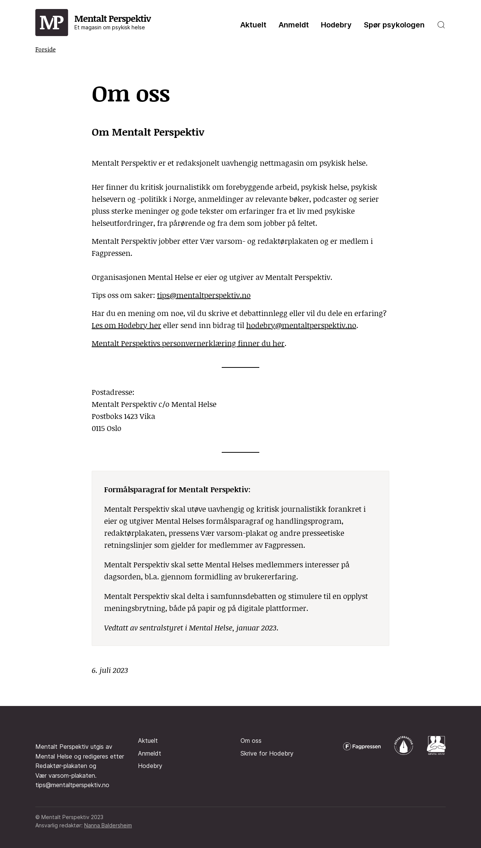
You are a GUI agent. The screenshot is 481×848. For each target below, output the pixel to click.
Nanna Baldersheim (108, 825)
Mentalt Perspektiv (112, 21)
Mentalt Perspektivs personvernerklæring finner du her (188, 343)
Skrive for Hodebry (266, 753)
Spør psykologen (394, 24)
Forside (45, 49)
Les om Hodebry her (126, 325)
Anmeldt (293, 24)
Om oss (251, 740)
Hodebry (336, 24)
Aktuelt (253, 24)
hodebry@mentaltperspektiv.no (301, 325)
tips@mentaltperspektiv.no (204, 295)
